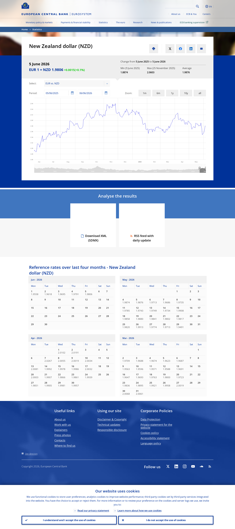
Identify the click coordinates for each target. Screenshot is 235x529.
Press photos (62, 435)
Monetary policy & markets (39, 22)
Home (25, 29)
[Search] (180, 6)
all (200, 93)
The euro (120, 22)
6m (158, 93)
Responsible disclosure (112, 430)
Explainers (60, 430)
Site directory (31, 453)
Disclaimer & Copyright (111, 419)
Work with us (62, 424)
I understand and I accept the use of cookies (69, 520)
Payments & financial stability (75, 22)
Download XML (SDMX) (96, 238)
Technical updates (108, 424)
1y (172, 93)
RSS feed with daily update (142, 238)
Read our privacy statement (93, 510)
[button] (202, 6)
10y (186, 93)
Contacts (59, 440)
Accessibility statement (155, 438)
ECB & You (191, 14)
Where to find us (64, 445)
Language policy (151, 443)
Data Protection (150, 419)
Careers (206, 14)
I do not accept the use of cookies (166, 520)
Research (138, 22)
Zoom (128, 93)
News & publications (161, 22)
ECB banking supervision (194, 22)
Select (32, 83)
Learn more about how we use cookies (140, 510)
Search (197, 6)
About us (175, 14)
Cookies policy (150, 433)
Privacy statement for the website (156, 426)
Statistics (103, 22)
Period (33, 93)
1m (144, 93)
